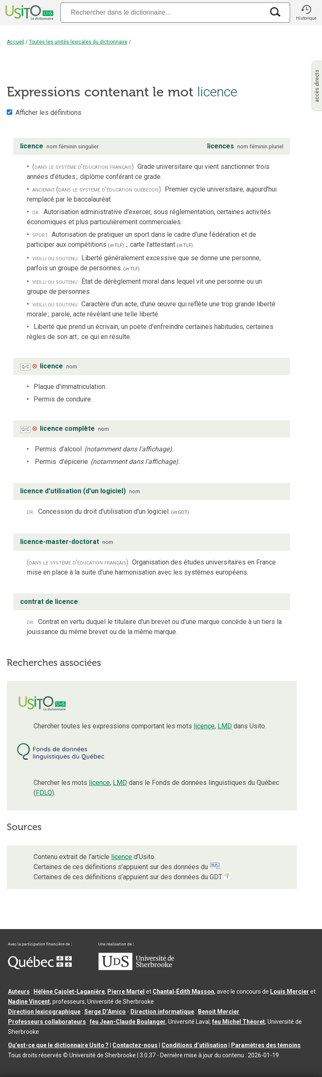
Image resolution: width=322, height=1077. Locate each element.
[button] (306, 12)
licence (204, 726)
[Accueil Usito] (28, 12)
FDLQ (44, 793)
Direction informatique (162, 1011)
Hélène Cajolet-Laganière (69, 991)
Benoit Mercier (218, 1011)
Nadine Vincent (29, 1001)
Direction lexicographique (44, 1011)
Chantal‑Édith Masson (183, 991)
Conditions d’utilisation (194, 1045)
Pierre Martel (126, 991)
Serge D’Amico (105, 1011)
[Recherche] (162, 12)
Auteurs (19, 991)
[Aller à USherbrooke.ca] (136, 968)
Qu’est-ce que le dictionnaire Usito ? (58, 1045)
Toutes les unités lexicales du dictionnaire (78, 42)
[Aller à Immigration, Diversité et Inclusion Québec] (40, 967)
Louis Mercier (289, 991)
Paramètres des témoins (266, 1045)
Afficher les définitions (48, 113)
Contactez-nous (135, 1045)
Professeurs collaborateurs (47, 1021)
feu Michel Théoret (238, 1021)
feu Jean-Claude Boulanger (128, 1021)
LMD (225, 726)
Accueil (15, 42)
